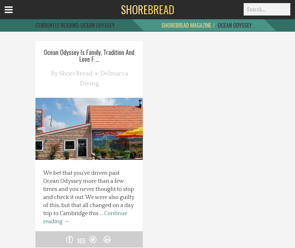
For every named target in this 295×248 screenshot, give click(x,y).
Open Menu (16, 15)
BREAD (147, 9)
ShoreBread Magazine (186, 25)
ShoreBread (75, 73)
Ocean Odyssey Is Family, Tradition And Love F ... (89, 55)
